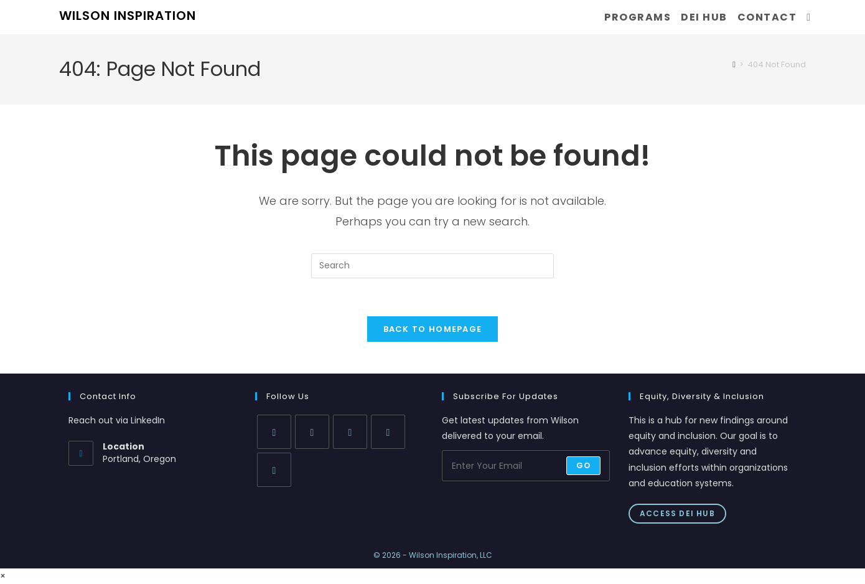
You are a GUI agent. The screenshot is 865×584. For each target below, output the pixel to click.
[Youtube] (274, 470)
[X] (274, 432)
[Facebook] (312, 432)
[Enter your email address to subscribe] (526, 465)
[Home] (734, 64)
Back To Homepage (432, 329)
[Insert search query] (432, 265)
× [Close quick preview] (3, 576)
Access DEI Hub (677, 513)
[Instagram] (350, 432)
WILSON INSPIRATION (127, 15)
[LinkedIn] (388, 432)
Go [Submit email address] (583, 465)
